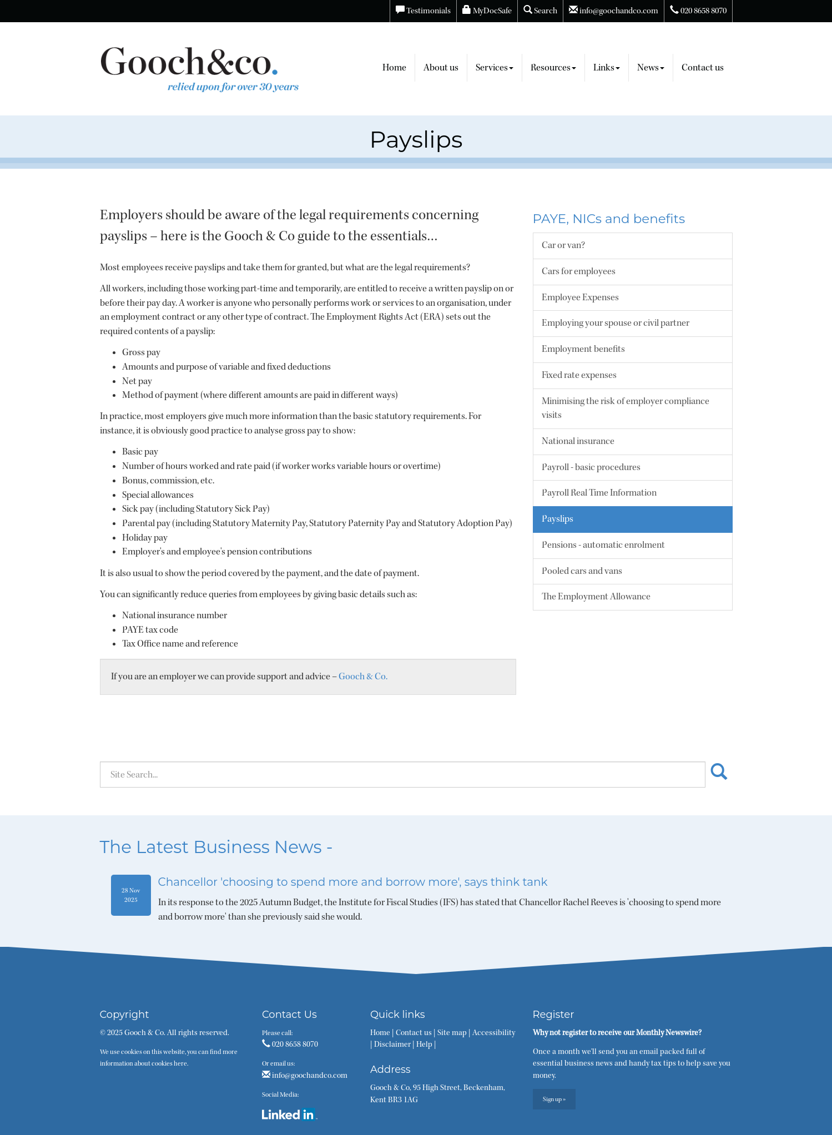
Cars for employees (579, 271)
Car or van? (563, 245)
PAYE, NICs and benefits (609, 218)
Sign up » (554, 1099)
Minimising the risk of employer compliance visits (625, 408)
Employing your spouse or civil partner (615, 323)
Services (494, 68)
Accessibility (493, 1033)
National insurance (578, 441)
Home (394, 68)
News (650, 68)
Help (424, 1045)
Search (540, 11)
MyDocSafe (487, 11)
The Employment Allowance (596, 597)
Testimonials (423, 11)
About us (440, 68)
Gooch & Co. (363, 676)
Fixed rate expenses (579, 375)
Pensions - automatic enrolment (603, 545)
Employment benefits (583, 349)
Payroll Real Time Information (599, 493)
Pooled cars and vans (582, 571)
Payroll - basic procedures (591, 467)
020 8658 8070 (698, 11)
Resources (553, 68)
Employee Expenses (580, 297)
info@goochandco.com (613, 11)
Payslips (557, 519)
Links (606, 68)
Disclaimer (392, 1045)
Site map (452, 1033)
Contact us (703, 68)
